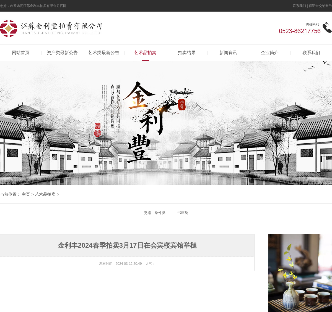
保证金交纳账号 (320, 6)
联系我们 (299, 6)
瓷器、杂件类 (154, 213)
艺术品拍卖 (145, 52)
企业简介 (270, 52)
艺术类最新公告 (103, 52)
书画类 (182, 213)
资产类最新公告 (62, 52)
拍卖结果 (187, 52)
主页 (26, 194)
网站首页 (21, 52)
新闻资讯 (228, 52)
